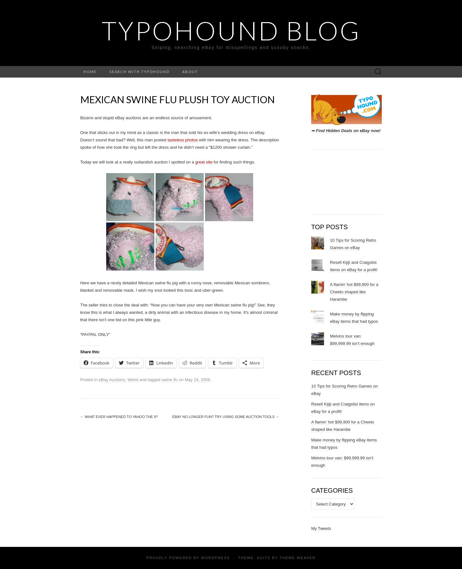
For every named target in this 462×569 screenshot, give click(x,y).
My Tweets (321, 528)
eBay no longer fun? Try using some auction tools (225, 417)
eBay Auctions (112, 379)
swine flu (169, 379)
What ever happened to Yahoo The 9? (119, 417)
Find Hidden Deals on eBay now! (348, 130)
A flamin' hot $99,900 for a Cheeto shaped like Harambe (354, 292)
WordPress (215, 558)
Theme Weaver (297, 558)
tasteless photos (182, 140)
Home (90, 72)
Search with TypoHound (139, 72)
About (190, 72)
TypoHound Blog (231, 30)
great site (203, 162)
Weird (132, 379)
